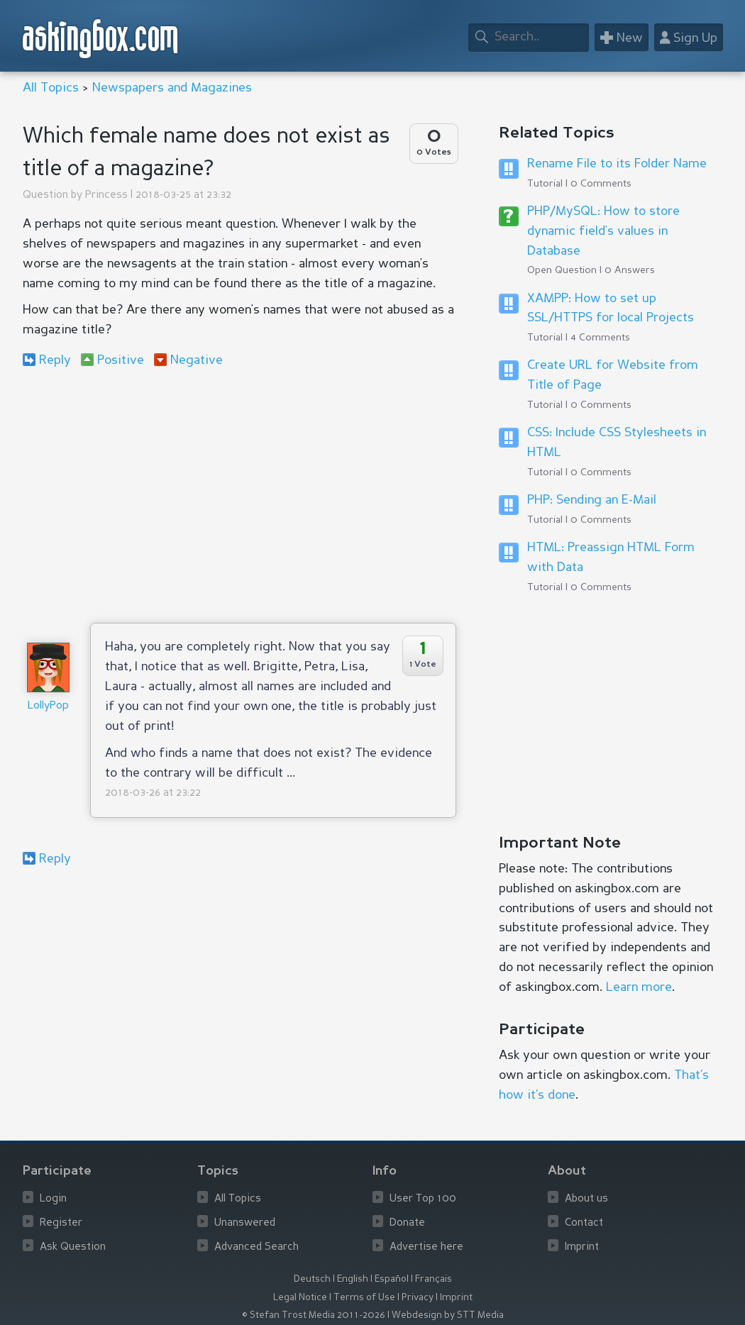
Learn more (639, 987)
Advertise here (426, 1247)
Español (392, 1279)
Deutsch (312, 1279)
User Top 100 (423, 1199)
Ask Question (73, 1247)
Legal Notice (300, 1297)
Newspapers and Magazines (172, 88)
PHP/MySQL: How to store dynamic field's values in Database (603, 231)
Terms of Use (364, 1297)
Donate (407, 1223)
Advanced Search (256, 1247)
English (352, 1279)
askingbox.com (101, 38)
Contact (584, 1223)
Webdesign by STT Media (448, 1315)
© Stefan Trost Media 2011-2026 (313, 1315)
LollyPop (48, 706)
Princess (106, 195)
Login (53, 1199)
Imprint (582, 1247)
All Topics (51, 88)
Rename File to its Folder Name (617, 163)
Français (433, 1279)
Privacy (418, 1297)
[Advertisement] (240, 495)
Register (61, 1223)
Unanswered (244, 1223)
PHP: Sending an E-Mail (591, 500)
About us (586, 1199)
